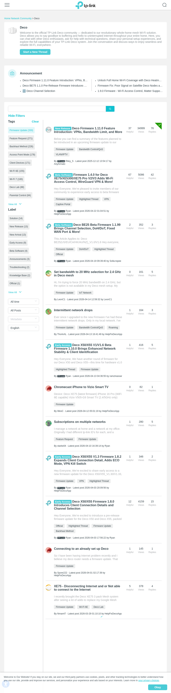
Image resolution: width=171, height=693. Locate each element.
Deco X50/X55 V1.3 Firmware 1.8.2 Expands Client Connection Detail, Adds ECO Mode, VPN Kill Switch (87, 460)
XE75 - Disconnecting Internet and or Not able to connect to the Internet (87, 588)
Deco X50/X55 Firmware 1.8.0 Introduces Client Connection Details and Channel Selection (84, 505)
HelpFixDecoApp (62, 214)
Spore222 (62, 572)
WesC (60, 411)
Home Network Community (17, 18)
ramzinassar (116, 376)
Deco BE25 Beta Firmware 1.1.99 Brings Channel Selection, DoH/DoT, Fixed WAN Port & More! (87, 228)
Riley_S (70, 161)
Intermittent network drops (73, 310)
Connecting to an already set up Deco (81, 548)
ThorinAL (61, 334)
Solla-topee (115, 261)
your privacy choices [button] (148, 680)
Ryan (68, 211)
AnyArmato (59, 164)
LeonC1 (61, 299)
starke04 (61, 446)
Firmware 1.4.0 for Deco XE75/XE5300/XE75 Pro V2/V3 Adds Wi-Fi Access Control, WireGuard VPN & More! (83, 178)
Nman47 (61, 613)
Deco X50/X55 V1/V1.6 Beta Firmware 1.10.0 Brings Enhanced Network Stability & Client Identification (85, 348)
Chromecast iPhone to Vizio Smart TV (81, 387)
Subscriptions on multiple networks (79, 421)
